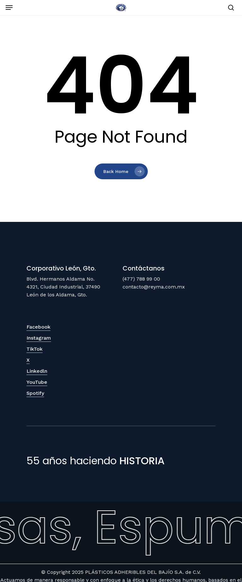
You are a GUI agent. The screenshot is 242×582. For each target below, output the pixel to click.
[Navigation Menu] (9, 7)
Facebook (38, 327)
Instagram (38, 338)
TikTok (34, 349)
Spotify (35, 393)
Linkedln (36, 371)
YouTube (36, 382)
